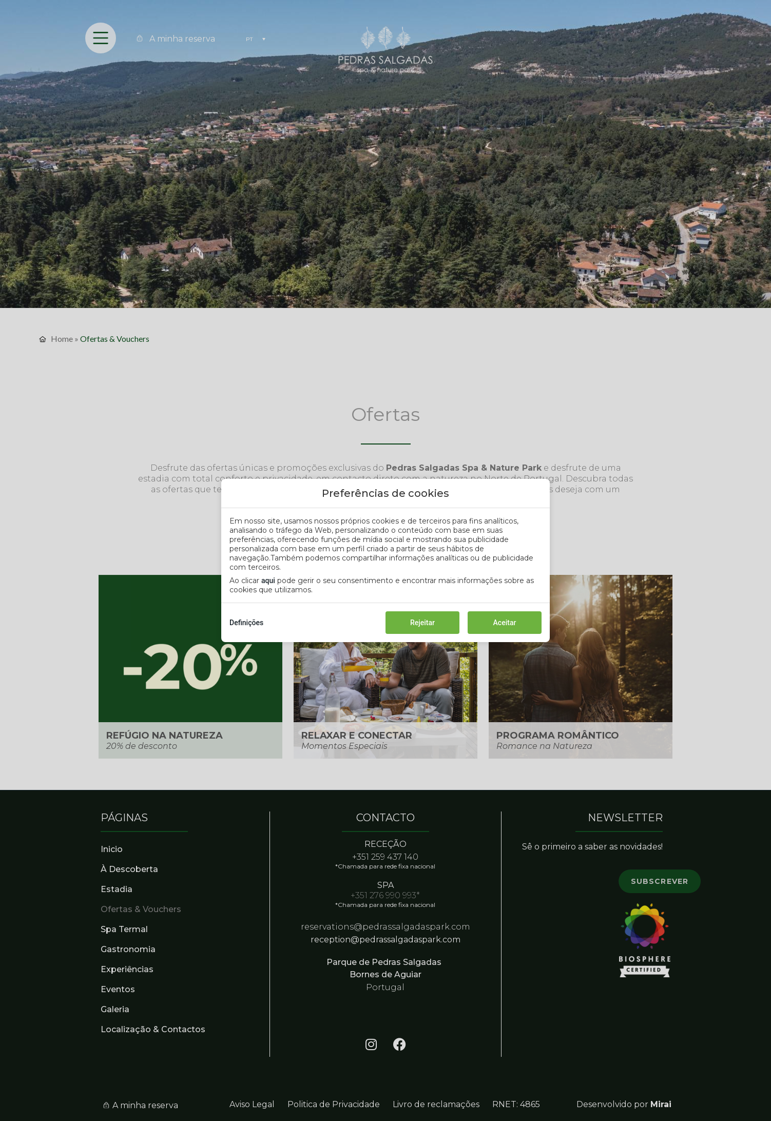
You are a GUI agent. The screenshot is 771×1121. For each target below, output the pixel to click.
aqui (268, 580)
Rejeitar (422, 623)
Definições (246, 623)
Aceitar (504, 623)
